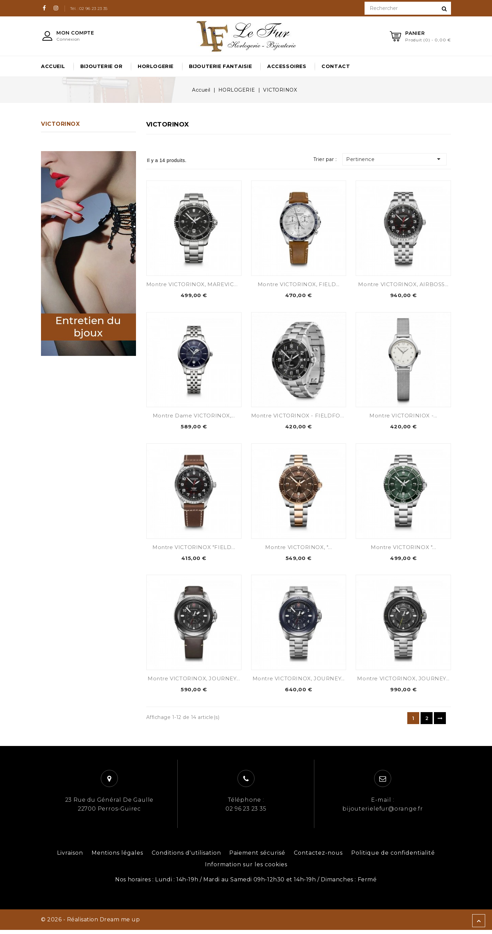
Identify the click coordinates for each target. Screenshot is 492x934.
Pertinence (399, 159)
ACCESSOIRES (286, 66)
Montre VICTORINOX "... (403, 549)
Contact (336, 66)
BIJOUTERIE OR (101, 66)
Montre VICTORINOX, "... (298, 549)
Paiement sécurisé (257, 857)
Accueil (53, 66)
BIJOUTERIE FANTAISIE (220, 66)
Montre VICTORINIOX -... (403, 417)
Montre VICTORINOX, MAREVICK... (194, 284)
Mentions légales (117, 857)
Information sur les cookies (246, 868)
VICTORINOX (60, 124)
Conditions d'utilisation (186, 857)
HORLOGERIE (156, 66)
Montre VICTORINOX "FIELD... (193, 549)
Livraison (70, 857)
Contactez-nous (318, 857)
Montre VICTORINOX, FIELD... (299, 284)
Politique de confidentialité (393, 857)
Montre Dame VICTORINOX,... (194, 417)
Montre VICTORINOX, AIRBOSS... (403, 284)
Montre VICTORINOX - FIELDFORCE (301, 417)
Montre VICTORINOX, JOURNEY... (194, 682)
